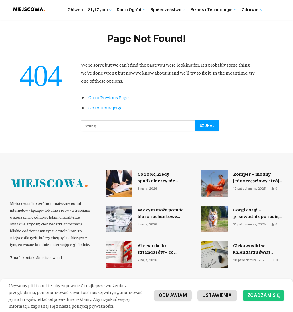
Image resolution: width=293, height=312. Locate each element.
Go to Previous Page (108, 97)
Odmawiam (171, 295)
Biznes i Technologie (212, 9)
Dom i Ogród (129, 9)
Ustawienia (216, 295)
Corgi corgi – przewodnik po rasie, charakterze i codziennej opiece (256, 213)
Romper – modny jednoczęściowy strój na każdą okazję (256, 177)
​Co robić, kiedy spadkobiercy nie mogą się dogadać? (158, 177)
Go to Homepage (105, 108)
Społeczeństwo (166, 9)
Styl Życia (98, 9)
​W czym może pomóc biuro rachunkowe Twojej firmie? (160, 213)
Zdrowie (250, 9)
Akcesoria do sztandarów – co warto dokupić (156, 248)
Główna (75, 9)
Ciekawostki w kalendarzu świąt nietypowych (251, 248)
